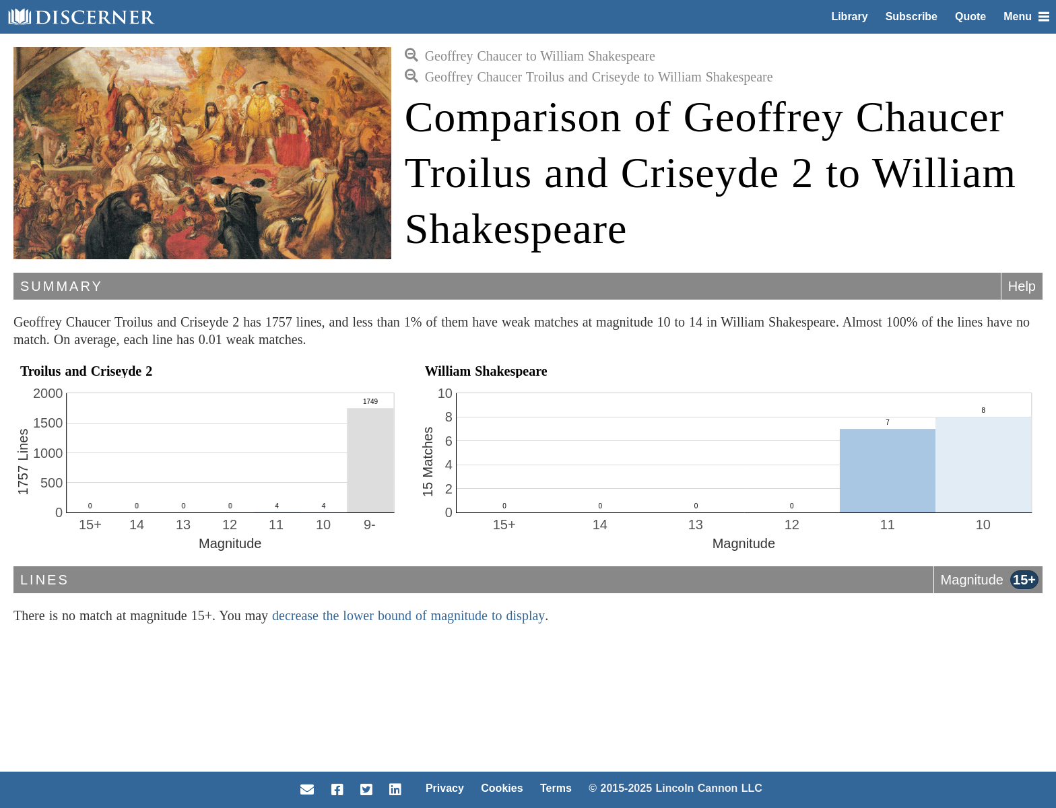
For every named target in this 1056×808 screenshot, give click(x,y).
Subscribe (911, 16)
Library (849, 16)
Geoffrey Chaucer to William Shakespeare (530, 55)
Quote (970, 16)
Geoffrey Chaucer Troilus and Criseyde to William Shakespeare (589, 76)
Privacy (445, 788)
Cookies (502, 788)
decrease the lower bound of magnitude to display (408, 615)
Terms (556, 788)
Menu (1026, 16)
